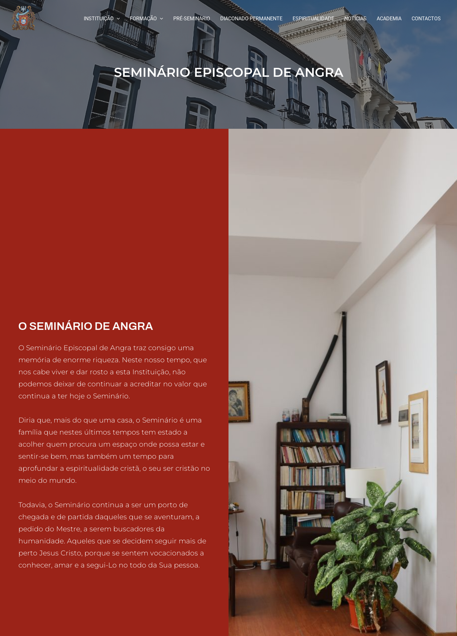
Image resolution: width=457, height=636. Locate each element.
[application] (117, 18)
